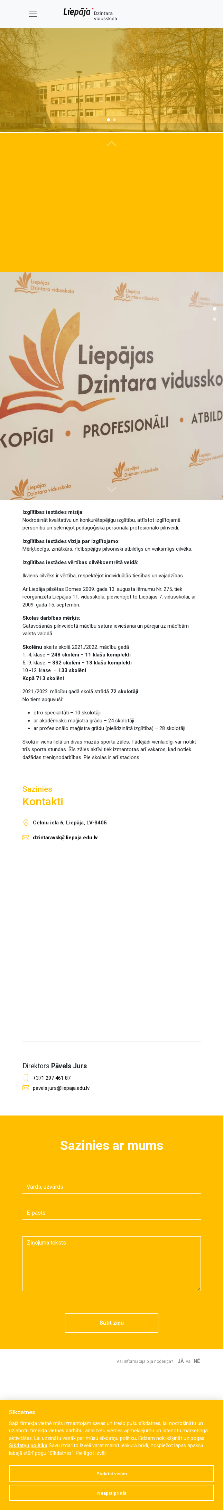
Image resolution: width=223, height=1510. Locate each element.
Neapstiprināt (111, 1493)
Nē (197, 1361)
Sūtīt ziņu (112, 1323)
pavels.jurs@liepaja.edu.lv (61, 1088)
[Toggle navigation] (37, 14)
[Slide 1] (114, 119)
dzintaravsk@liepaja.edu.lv (65, 837)
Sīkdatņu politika (28, 1446)
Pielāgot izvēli (91, 1453)
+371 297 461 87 (52, 1078)
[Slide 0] (108, 119)
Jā (181, 1361)
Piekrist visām (111, 1473)
